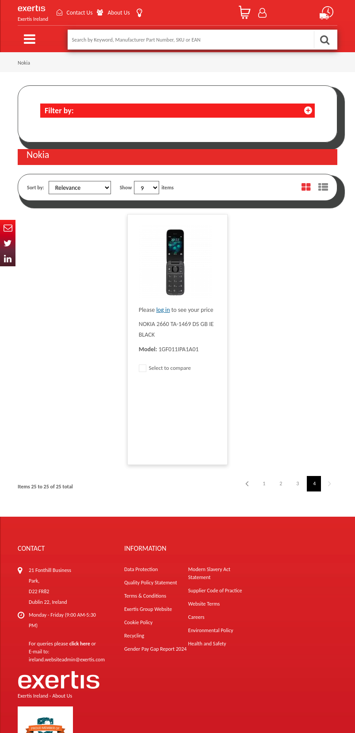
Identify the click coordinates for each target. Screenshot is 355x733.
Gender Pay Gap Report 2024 (155, 571)
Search (324, 39)
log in (163, 310)
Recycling (134, 558)
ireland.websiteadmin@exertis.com (67, 582)
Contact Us (81, 12)
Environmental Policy (210, 552)
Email (7, 227)
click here (79, 566)
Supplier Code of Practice (215, 513)
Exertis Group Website (148, 531)
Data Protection (141, 491)
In (7, 258)
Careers (196, 539)
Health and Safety (207, 566)
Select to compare (165, 368)
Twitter (7, 243)
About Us (122, 12)
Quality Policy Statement (150, 505)
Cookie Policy (138, 544)
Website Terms (204, 526)
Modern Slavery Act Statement (209, 495)
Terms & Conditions (145, 518)
